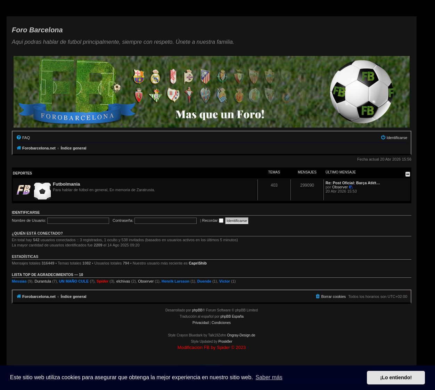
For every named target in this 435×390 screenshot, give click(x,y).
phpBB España (232, 316)
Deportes (22, 173)
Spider (102, 281)
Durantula (42, 281)
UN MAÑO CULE (74, 281)
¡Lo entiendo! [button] (396, 377)
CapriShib (198, 263)
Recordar (212, 220)
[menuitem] (23, 137)
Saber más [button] (269, 377)
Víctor (224, 281)
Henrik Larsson (175, 281)
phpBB (197, 310)
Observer (340, 187)
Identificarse (26, 212)
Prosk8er (225, 341)
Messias (19, 281)
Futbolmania (66, 184)
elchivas (123, 281)
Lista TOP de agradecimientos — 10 (47, 275)
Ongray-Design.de (241, 335)
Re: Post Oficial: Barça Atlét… (353, 183)
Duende (204, 281)
